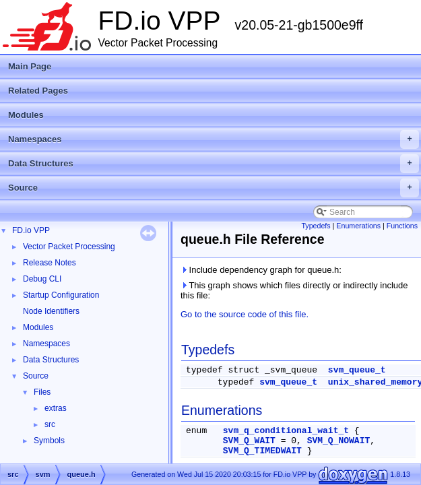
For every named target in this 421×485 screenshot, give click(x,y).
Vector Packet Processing (69, 246)
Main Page (29, 66)
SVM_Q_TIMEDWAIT (262, 451)
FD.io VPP (31, 230)
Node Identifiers (51, 311)
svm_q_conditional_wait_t (286, 431)
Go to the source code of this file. (245, 314)
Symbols (49, 440)
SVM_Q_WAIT (249, 441)
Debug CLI (42, 279)
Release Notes (49, 262)
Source (213, 188)
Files (42, 392)
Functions (402, 226)
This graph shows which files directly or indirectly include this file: (294, 290)
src (49, 424)
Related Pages (38, 91)
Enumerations (358, 226)
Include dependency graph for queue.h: (261, 270)
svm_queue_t (357, 370)
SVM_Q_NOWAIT (338, 441)
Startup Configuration (61, 295)
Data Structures (213, 163)
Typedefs (315, 226)
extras (55, 408)
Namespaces (213, 139)
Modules (26, 115)
